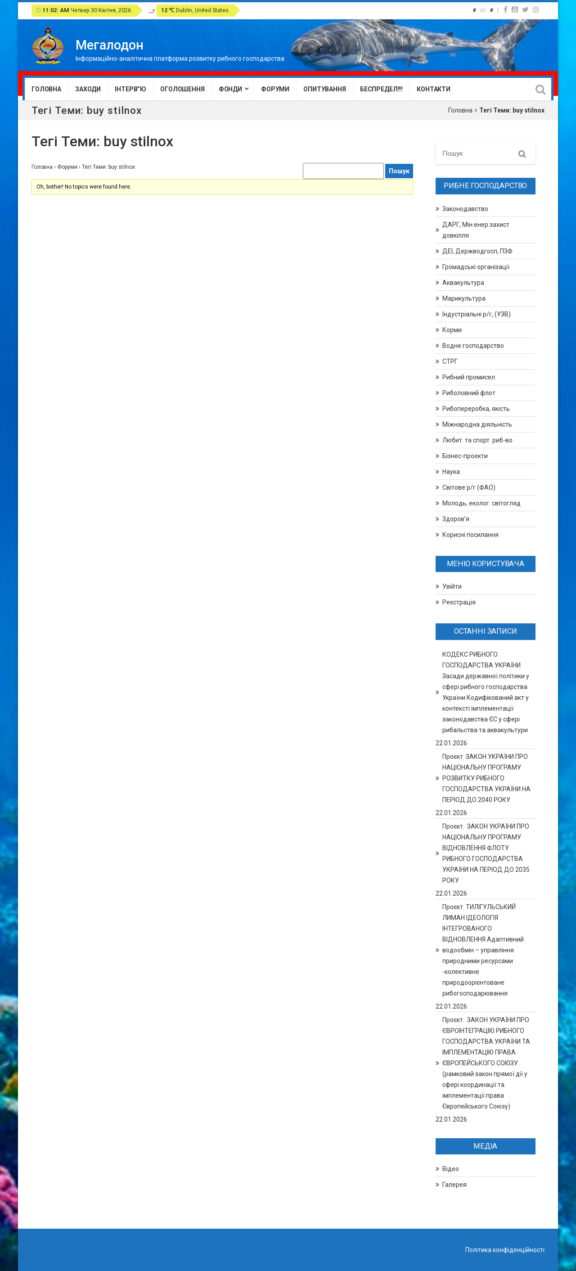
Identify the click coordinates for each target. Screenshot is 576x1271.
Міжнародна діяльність (477, 424)
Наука (451, 471)
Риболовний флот (468, 393)
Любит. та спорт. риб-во (477, 440)
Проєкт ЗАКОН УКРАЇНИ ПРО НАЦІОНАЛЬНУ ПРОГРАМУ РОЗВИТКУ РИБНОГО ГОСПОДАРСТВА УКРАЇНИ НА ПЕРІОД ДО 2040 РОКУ (486, 778)
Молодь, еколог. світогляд (481, 503)
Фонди (230, 89)
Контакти (433, 89)
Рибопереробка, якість (476, 408)
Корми (452, 330)
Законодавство (465, 208)
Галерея (454, 1184)
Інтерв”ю (130, 89)
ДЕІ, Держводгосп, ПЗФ (477, 251)
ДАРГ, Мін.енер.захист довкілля (475, 230)
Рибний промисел (468, 377)
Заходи (88, 89)
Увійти (452, 586)
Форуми (275, 89)
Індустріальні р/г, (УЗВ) (476, 314)
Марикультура (464, 298)
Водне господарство (473, 345)
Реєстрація (459, 602)
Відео (450, 1168)
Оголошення (182, 89)
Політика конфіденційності (504, 1249)
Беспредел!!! (381, 89)
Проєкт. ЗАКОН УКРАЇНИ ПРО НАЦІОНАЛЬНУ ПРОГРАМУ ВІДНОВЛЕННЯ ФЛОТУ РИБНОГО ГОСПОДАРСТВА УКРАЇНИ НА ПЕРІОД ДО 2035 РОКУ (486, 853)
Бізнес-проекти (465, 456)
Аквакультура (463, 282)
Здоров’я (455, 519)
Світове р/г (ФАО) (468, 487)
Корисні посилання (470, 534)
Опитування (324, 89)
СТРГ (450, 361)
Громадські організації (475, 266)
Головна (46, 89)
